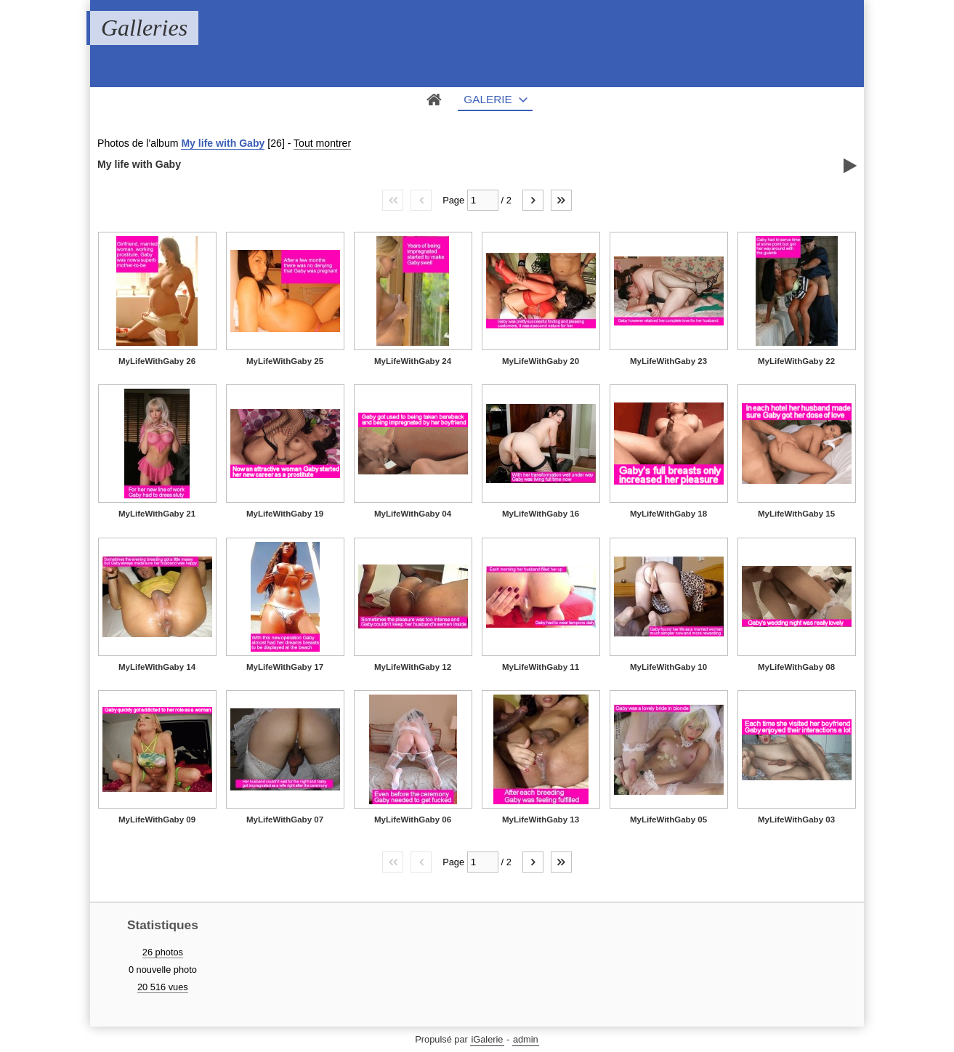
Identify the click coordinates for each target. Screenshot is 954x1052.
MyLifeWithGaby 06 (412, 819)
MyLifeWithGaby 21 (156, 513)
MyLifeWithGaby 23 (668, 361)
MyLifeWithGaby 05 (668, 819)
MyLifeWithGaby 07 (284, 819)
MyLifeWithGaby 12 (412, 667)
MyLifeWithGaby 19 (284, 513)
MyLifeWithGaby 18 (668, 513)
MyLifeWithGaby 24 (412, 361)
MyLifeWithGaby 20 (540, 361)
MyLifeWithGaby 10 (668, 667)
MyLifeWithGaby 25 (284, 361)
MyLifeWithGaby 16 (540, 513)
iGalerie (487, 1039)
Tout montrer (322, 143)
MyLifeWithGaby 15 (796, 513)
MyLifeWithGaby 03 (796, 819)
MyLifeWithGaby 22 (796, 361)
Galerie (488, 99)
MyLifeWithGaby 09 (156, 819)
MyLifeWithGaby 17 (284, 667)
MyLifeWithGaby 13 (540, 819)
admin (525, 1039)
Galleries (144, 28)
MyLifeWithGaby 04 (412, 513)
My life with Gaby (222, 143)
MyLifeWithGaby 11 (540, 667)
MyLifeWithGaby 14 (156, 667)
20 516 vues (162, 987)
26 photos (162, 952)
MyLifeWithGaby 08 (796, 667)
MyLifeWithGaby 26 (156, 361)
